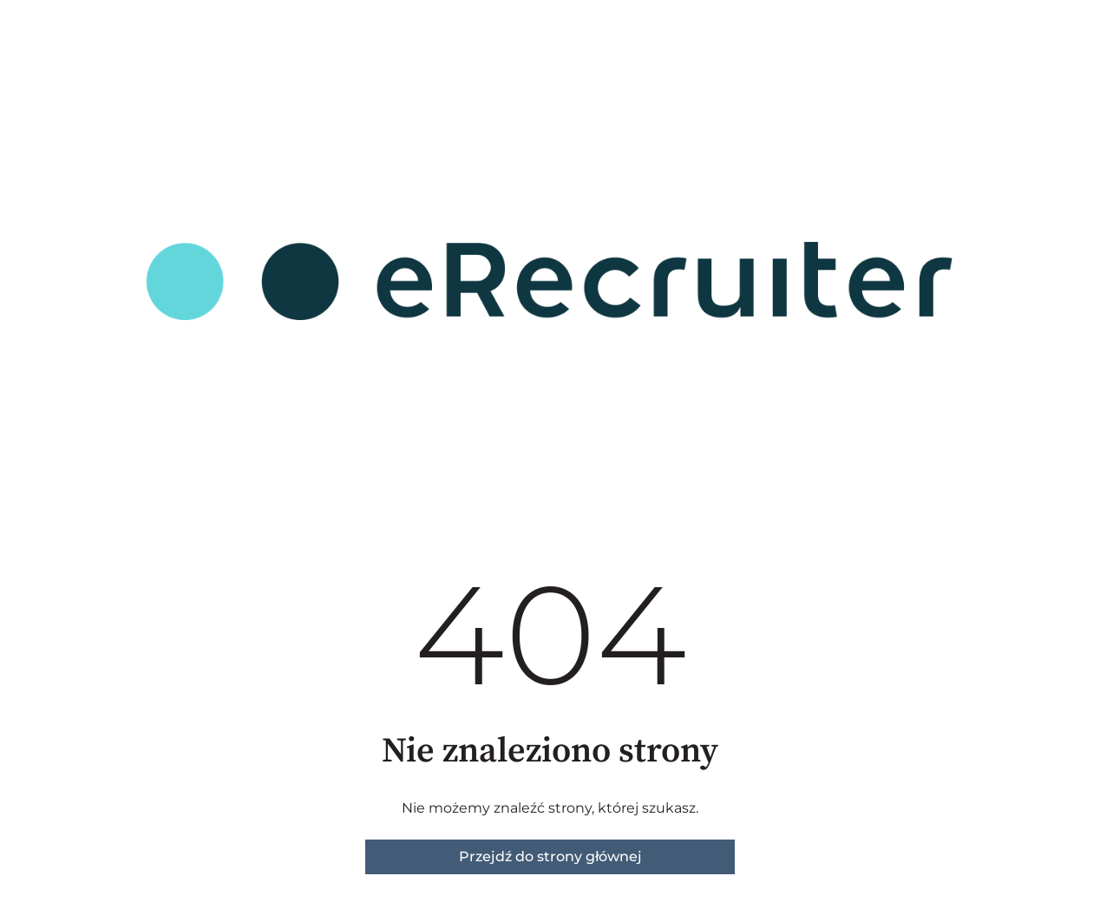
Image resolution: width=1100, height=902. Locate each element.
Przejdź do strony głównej (550, 856)
